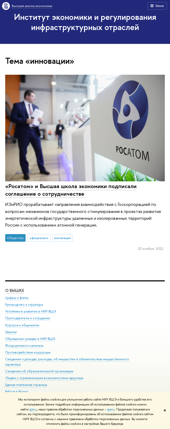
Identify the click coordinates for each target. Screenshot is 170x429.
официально (38, 237)
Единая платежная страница (26, 384)
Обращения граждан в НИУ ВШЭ (30, 339)
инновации (62, 237)
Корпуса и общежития (22, 325)
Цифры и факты (16, 297)
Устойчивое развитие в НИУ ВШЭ (30, 311)
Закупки (11, 332)
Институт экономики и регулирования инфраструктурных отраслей (85, 22)
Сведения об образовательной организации (39, 371)
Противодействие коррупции (28, 352)
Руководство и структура (24, 304)
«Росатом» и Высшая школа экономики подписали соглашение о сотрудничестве (71, 190)
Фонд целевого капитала (24, 345)
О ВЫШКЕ (14, 290)
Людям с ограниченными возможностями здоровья (44, 378)
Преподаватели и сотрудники (27, 318)
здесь (33, 409)
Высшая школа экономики (32, 5)
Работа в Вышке (16, 391)
